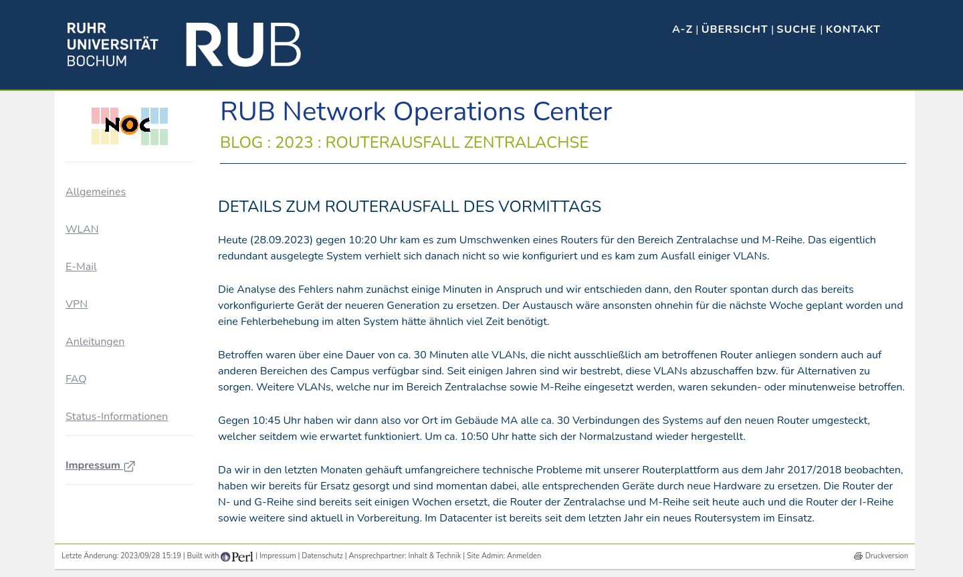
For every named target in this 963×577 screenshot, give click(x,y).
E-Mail (81, 266)
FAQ (76, 379)
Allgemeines (96, 192)
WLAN (82, 229)
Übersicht (735, 29)
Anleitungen (95, 341)
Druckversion (886, 556)
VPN (77, 304)
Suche (798, 29)
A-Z (682, 29)
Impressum (101, 465)
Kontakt (853, 29)
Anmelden (524, 556)
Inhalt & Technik (435, 556)
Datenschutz (322, 556)
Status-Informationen (117, 416)
